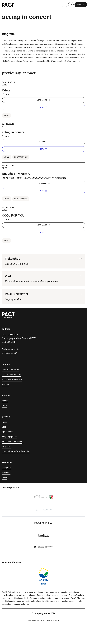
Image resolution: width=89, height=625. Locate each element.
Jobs (4, 427)
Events (5, 401)
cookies (32, 621)
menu (80, 4)
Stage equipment (9, 437)
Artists (4, 406)
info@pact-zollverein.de (12, 379)
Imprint (40, 621)
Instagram (6, 468)
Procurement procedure (12, 442)
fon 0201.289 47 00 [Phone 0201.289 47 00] (10, 370)
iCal (43, 107)
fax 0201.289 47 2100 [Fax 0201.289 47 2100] (11, 375)
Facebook (6, 473)
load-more (44, 100)
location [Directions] (5, 384)
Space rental (7, 432)
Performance (21, 157)
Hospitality (6, 446)
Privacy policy (52, 621)
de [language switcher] (71, 5)
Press (4, 422)
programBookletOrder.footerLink (16, 451)
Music (6, 115)
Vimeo (4, 477)
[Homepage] (8, 5)
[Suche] (64, 4)
